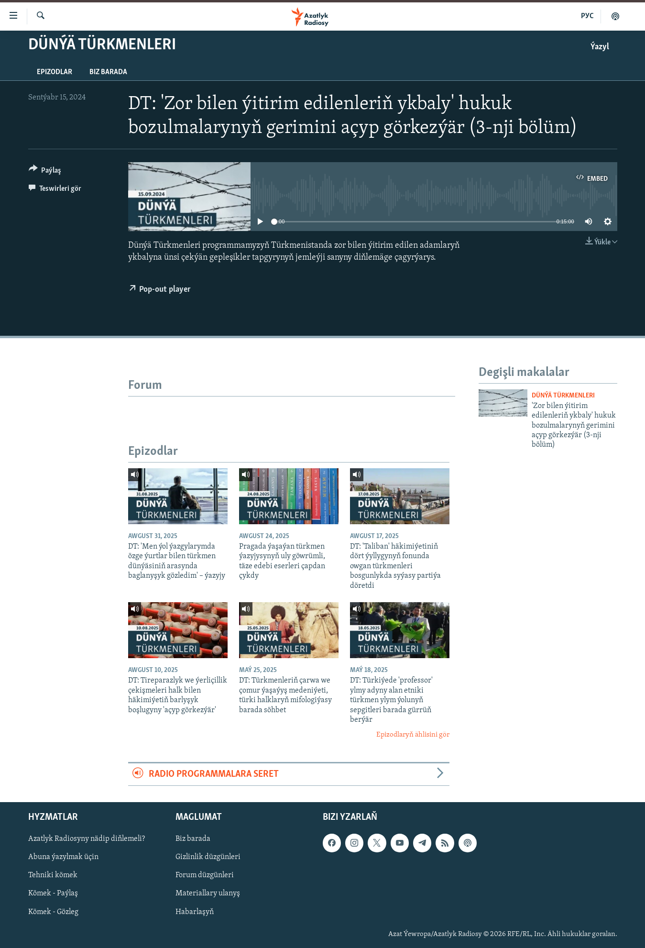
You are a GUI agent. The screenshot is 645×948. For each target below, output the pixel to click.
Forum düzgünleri (204, 876)
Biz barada (108, 72)
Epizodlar (54, 72)
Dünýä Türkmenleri (563, 395)
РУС (587, 16)
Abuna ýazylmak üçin (63, 857)
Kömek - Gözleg (53, 912)
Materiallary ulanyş (207, 894)
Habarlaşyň (194, 912)
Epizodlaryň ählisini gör (412, 735)
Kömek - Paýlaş (53, 894)
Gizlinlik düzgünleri (208, 857)
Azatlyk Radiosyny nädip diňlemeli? (86, 839)
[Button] (45, 172)
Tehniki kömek (52, 876)
